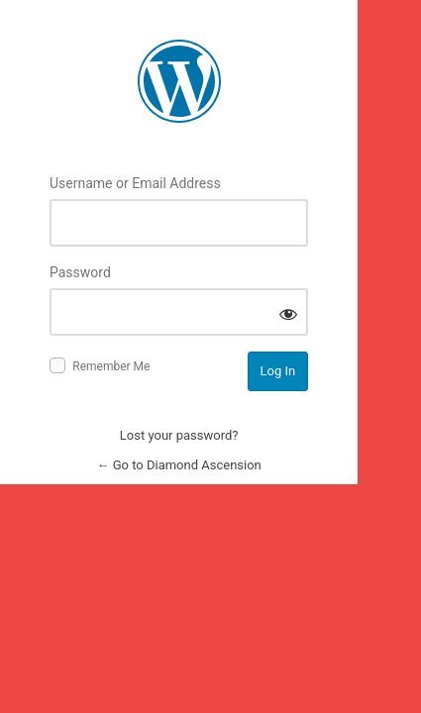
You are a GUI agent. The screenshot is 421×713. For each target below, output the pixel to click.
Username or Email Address (135, 183)
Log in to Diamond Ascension (179, 81)
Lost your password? (179, 435)
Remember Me (111, 366)
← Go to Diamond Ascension (178, 465)
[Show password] (288, 313)
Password (80, 272)
